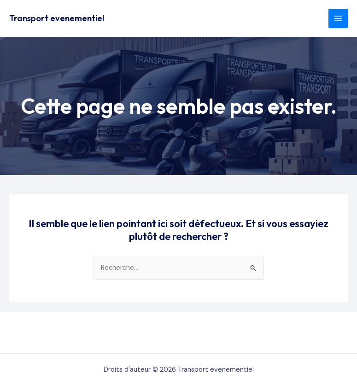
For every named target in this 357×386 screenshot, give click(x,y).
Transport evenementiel (57, 18)
